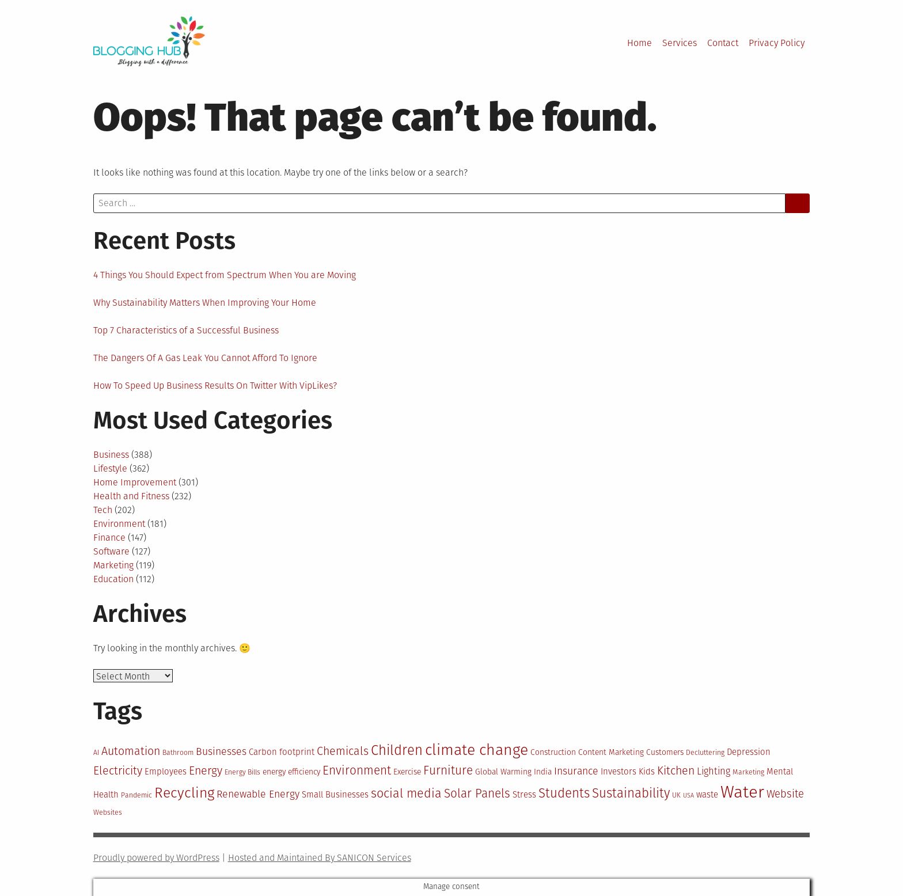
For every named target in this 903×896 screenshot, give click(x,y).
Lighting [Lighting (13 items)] (713, 771)
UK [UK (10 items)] (676, 795)
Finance (109, 537)
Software (111, 551)
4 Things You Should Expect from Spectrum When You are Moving (224, 274)
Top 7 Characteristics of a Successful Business (186, 330)
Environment (119, 523)
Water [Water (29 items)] (742, 792)
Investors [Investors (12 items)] (618, 771)
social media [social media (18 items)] (406, 793)
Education (113, 579)
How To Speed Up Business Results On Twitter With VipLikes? (215, 385)
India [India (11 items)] (543, 772)
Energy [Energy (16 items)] (205, 770)
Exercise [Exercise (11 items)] (407, 772)
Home (639, 42)
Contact (722, 42)
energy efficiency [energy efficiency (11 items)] (291, 772)
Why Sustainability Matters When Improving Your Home (204, 302)
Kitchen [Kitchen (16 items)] (676, 770)
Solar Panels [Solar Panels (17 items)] (477, 794)
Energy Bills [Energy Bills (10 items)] (242, 772)
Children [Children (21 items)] (397, 750)
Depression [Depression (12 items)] (749, 752)
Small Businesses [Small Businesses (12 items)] (335, 794)
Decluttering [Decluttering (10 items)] (705, 753)
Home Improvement (134, 482)
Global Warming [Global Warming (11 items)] (503, 772)
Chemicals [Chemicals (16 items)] (343, 751)
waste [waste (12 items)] (707, 794)
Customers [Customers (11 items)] (665, 752)
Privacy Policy (777, 42)
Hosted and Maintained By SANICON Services (319, 857)
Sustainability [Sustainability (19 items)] (631, 793)
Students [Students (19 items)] (564, 793)
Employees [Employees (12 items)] (166, 771)
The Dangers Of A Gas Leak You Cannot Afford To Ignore (205, 357)
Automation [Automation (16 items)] (130, 751)
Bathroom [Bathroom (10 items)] (177, 753)
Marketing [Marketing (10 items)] (748, 772)
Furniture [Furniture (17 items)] (448, 771)
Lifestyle (110, 468)
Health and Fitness (131, 496)
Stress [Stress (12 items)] (524, 794)
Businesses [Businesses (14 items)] (221, 751)
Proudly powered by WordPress (156, 857)
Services (679, 42)
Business (111, 454)
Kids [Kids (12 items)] (647, 771)
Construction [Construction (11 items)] (553, 752)
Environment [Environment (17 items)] (356, 771)
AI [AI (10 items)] (96, 753)
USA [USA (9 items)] (688, 795)
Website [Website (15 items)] (785, 794)
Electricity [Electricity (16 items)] (117, 770)
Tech (102, 509)
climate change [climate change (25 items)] (476, 750)
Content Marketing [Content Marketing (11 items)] (611, 752)
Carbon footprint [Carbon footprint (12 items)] (281, 752)
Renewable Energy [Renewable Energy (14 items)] (258, 794)
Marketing (113, 565)
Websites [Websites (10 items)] (107, 812)
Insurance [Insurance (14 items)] (576, 771)
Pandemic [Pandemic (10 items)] (136, 795)
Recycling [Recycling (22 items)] (184, 793)
